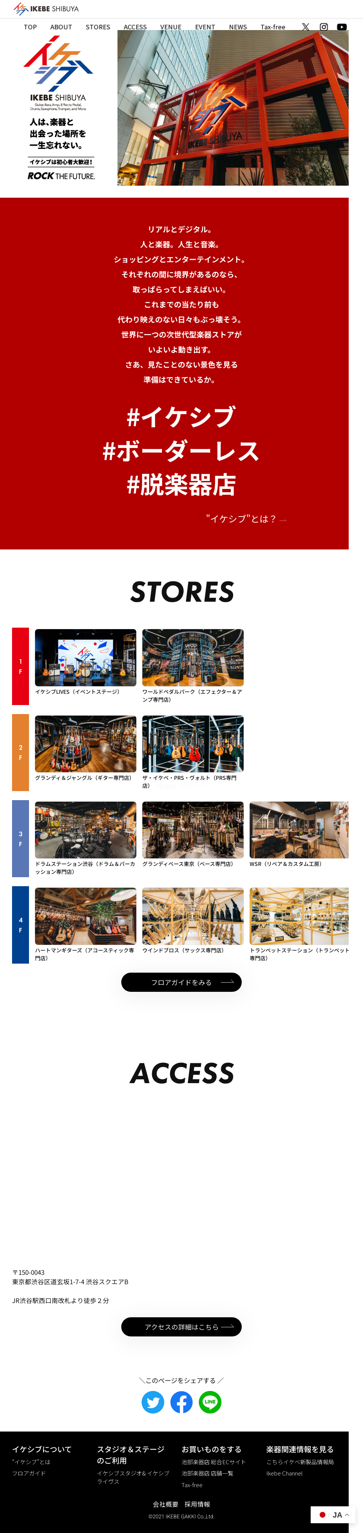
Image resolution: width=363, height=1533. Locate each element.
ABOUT (61, 26)
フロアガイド (29, 1473)
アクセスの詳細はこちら (182, 1327)
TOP (30, 26)
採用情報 (197, 1504)
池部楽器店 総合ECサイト (214, 1462)
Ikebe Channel (284, 1473)
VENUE (171, 26)
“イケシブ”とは (31, 1462)
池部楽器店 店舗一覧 (207, 1473)
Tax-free (273, 26)
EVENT (205, 26)
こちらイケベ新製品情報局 (300, 1462)
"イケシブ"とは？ (246, 518)
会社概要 (165, 1504)
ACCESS (135, 26)
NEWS (238, 26)
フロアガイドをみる (181, 982)
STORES (98, 26)
